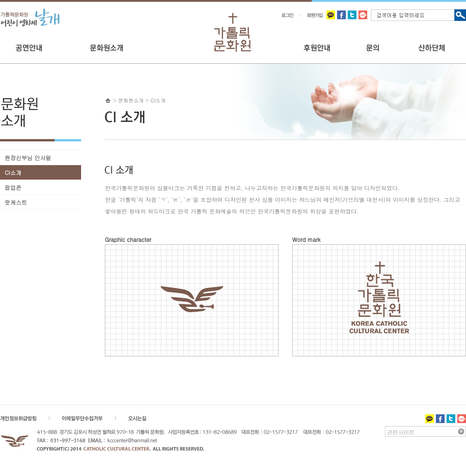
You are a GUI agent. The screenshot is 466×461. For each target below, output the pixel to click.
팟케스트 (16, 202)
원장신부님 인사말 (28, 157)
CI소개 (13, 172)
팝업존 (13, 187)
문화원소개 (131, 100)
